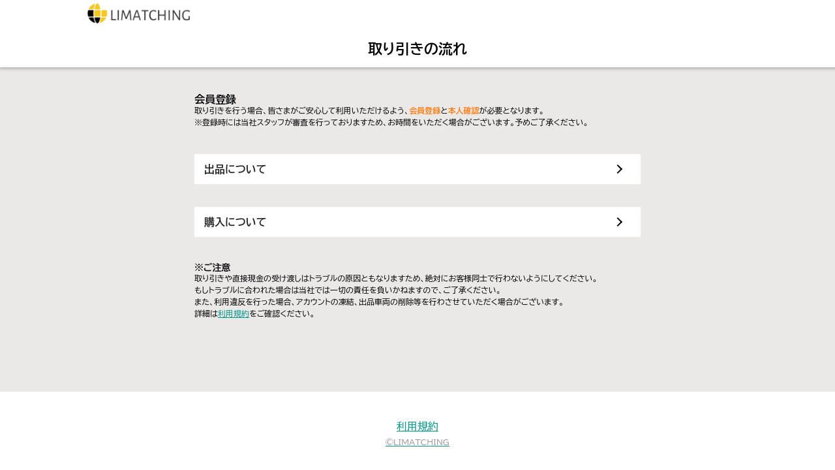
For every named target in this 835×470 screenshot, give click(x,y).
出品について (235, 169)
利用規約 (233, 313)
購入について (235, 222)
